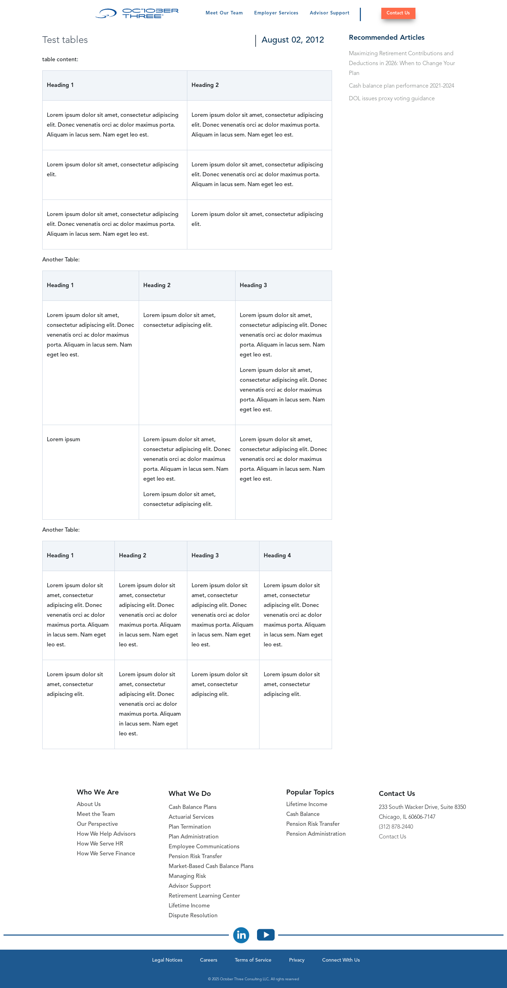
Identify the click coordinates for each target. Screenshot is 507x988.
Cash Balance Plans (193, 807)
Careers (208, 960)
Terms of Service (253, 960)
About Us (89, 805)
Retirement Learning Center (204, 896)
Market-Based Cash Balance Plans (211, 866)
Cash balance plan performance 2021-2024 (401, 86)
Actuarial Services (191, 817)
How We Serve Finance (106, 854)
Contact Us (398, 13)
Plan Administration (194, 837)
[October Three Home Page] (137, 13)
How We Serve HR (100, 844)
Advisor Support (330, 13)
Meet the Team (96, 814)
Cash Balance (303, 814)
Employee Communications (204, 847)
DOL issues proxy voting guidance (392, 99)
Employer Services (276, 13)
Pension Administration (316, 834)
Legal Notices (167, 960)
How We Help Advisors (106, 834)
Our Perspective (97, 824)
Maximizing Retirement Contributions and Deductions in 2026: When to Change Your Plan (402, 63)
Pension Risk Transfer (195, 857)
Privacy (297, 960)
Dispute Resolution (193, 916)
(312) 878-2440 (396, 827)
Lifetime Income (189, 906)
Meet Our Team (224, 13)
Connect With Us (341, 960)
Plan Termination (190, 827)
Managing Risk (187, 876)
